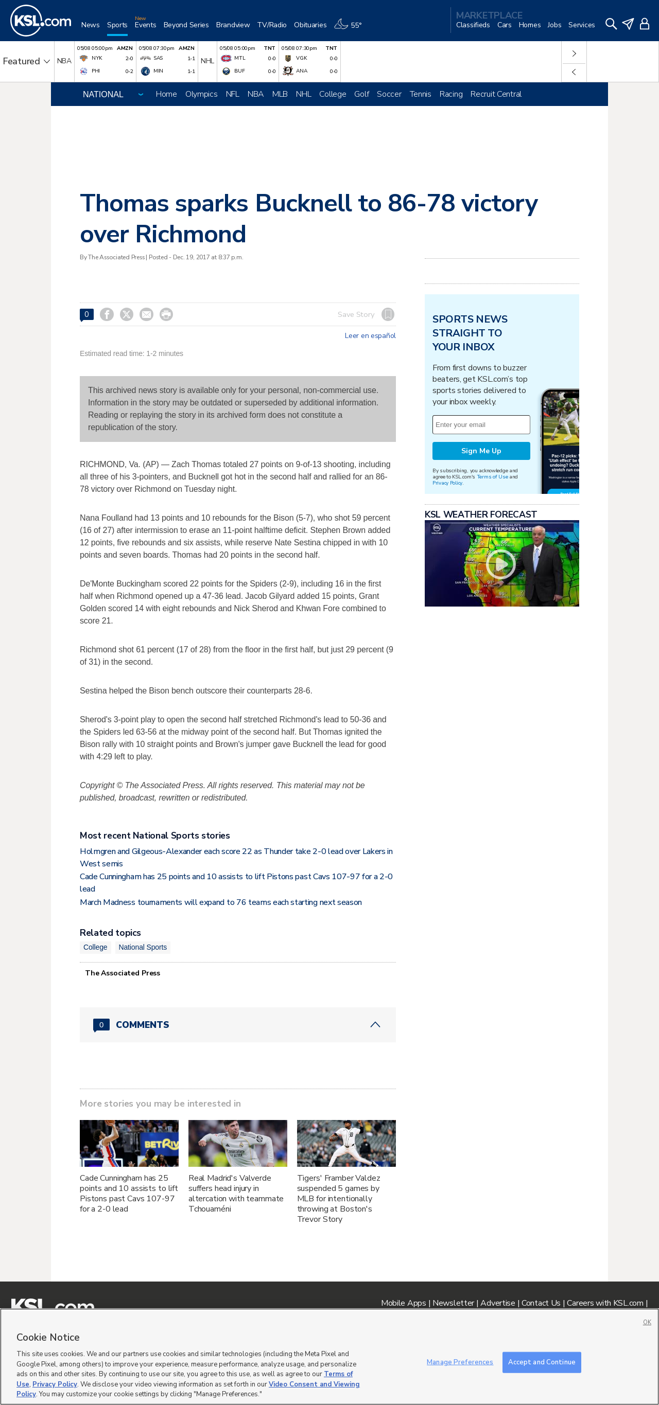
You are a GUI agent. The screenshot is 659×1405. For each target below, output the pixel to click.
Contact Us (541, 1303)
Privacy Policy (447, 482)
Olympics (201, 94)
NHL (303, 94)
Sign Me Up (481, 451)
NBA (256, 94)
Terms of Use (492, 476)
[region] (329, 1356)
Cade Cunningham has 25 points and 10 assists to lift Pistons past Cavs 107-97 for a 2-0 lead (129, 1193)
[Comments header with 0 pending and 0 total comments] (238, 1024)
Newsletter (453, 1303)
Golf (361, 94)
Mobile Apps (403, 1303)
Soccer (389, 94)
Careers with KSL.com (605, 1303)
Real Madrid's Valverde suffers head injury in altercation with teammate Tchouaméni (236, 1193)
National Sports (143, 947)
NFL (232, 94)
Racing (451, 94)
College (332, 94)
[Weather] (351, 29)
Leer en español (370, 336)
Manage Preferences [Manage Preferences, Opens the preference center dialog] (460, 1361)
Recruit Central (496, 94)
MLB (280, 94)
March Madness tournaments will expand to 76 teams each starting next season (221, 902)
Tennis (420, 94)
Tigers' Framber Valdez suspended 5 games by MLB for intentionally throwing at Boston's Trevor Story (338, 1198)
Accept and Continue (542, 1361)
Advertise (497, 1303)
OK (647, 1322)
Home (166, 94)
